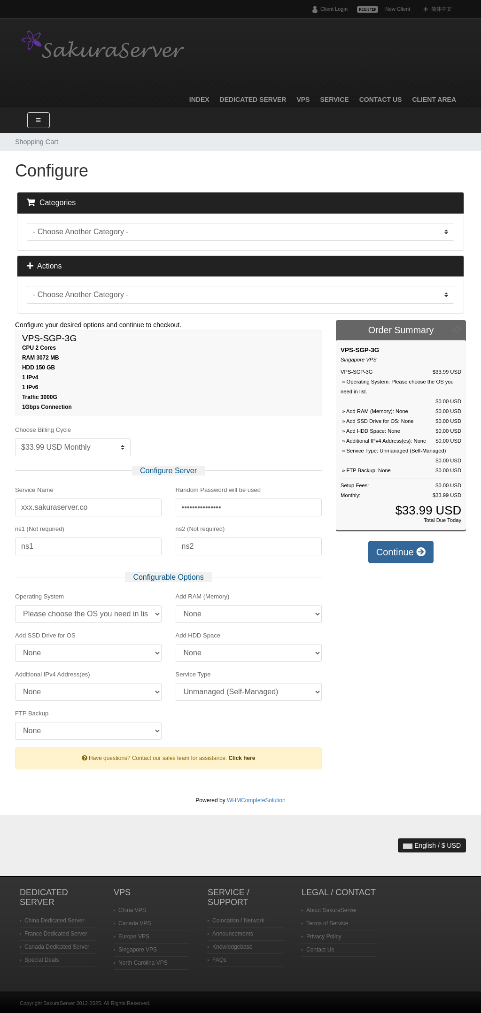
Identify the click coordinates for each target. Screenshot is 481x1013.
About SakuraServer (331, 910)
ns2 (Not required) (200, 528)
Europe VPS (133, 936)
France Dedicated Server (55, 933)
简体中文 (441, 9)
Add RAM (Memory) (203, 596)
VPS (303, 99)
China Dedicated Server (54, 920)
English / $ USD (432, 845)
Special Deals (41, 960)
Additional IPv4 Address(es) (52, 674)
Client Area (434, 99)
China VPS (132, 910)
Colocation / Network (238, 920)
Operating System (39, 596)
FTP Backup (31, 713)
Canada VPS (134, 923)
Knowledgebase (232, 947)
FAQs (219, 960)
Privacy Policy (323, 936)
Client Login (334, 9)
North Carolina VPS (143, 962)
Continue (401, 552)
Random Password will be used (218, 489)
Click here (241, 758)
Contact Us (380, 99)
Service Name (34, 489)
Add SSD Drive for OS (45, 635)
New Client (397, 9)
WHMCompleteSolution (256, 800)
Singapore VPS (137, 949)
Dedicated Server (253, 99)
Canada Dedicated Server (56, 947)
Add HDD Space (198, 635)
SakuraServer (104, 46)
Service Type (193, 674)
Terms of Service (327, 923)
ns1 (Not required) (39, 528)
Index (199, 99)
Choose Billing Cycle (43, 429)
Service (334, 99)
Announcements (232, 933)
